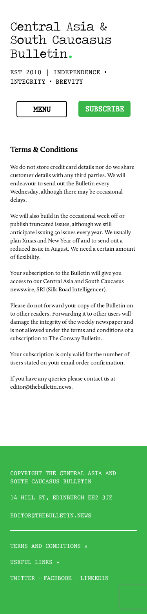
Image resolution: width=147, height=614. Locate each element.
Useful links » (35, 562)
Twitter (22, 578)
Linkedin (94, 578)
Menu (42, 110)
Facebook (58, 578)
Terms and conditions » (49, 546)
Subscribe (104, 109)
